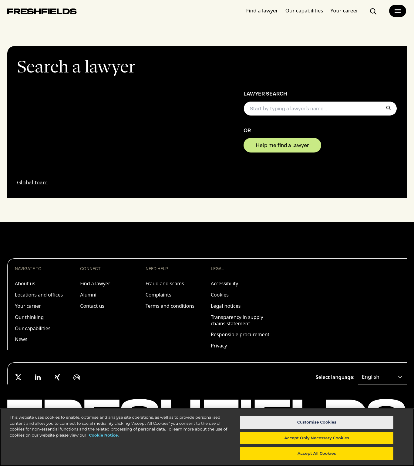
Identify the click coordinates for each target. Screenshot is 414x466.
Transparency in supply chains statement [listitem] (237, 320)
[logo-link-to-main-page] (42, 12)
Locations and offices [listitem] (39, 294)
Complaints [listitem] (158, 294)
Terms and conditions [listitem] (170, 306)
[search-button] (373, 11)
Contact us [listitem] (92, 306)
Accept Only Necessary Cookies (316, 437)
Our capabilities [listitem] (32, 328)
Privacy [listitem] (219, 345)
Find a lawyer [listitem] (95, 283)
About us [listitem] (25, 283)
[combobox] (382, 377)
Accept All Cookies (317, 453)
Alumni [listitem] (88, 294)
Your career (344, 10)
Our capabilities (304, 10)
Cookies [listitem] (220, 294)
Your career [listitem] (28, 306)
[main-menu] (398, 11)
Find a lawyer (262, 10)
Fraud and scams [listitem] (165, 283)
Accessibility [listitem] (224, 283)
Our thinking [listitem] (29, 317)
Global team (32, 182)
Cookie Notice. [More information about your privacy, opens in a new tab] (103, 435)
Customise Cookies (316, 422)
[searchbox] (320, 108)
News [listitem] (21, 339)
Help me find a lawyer (282, 145)
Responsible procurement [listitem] (240, 334)
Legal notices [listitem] (226, 306)
